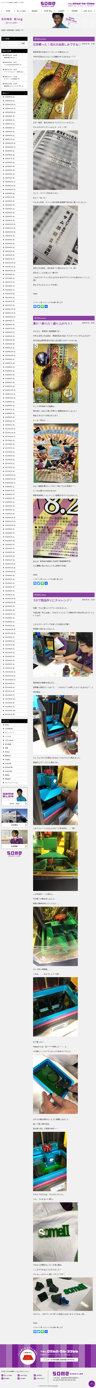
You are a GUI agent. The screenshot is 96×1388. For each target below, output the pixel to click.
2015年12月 (9, 517)
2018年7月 (8, 409)
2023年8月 (8, 193)
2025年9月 (8, 116)
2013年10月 (9, 602)
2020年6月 (8, 332)
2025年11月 (9, 108)
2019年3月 (8, 378)
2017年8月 (8, 444)
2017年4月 (8, 460)
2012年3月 (8, 660)
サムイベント (9, 732)
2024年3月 (8, 170)
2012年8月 (8, 641)
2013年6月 (8, 618)
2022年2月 (8, 255)
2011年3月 (8, 707)
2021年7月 (8, 282)
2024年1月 (8, 178)
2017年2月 (8, 467)
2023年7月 (8, 197)
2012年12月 (9, 629)
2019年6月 (8, 367)
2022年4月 (8, 247)
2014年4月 (8, 583)
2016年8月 (8, 487)
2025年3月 (8, 135)
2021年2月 (8, 301)
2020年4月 (8, 340)
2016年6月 (8, 494)
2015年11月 (9, 521)
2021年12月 (9, 263)
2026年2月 (8, 101)
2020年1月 (8, 348)
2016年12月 (9, 475)
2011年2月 (8, 710)
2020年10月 (9, 317)
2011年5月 (8, 699)
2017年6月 (8, 452)
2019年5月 (8, 371)
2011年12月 (9, 672)
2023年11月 (9, 186)
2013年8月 (8, 610)
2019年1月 (8, 386)
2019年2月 (8, 382)
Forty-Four (55, 1385)
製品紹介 (8, 779)
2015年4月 (8, 548)
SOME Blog (48, 11)
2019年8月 (8, 359)
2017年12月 (9, 429)
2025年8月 (8, 120)
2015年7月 (8, 537)
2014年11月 (9, 568)
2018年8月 (8, 405)
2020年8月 (8, 324)
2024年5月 (8, 166)
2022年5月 (8, 243)
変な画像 (8, 744)
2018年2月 (8, 421)
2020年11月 (9, 313)
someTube (8, 771)
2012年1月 (8, 668)
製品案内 (35, 11)
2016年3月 (8, 506)
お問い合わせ (87, 11)
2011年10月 (9, 679)
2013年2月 (8, 625)
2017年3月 (8, 463)
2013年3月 (8, 622)
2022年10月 (9, 232)
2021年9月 (8, 274)
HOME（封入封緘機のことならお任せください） (15, 1371)
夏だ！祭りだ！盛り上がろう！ (53, 323)
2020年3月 (8, 344)
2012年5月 (8, 652)
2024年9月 (8, 151)
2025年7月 (8, 124)
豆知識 (7, 759)
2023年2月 (8, 216)
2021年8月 (8, 278)
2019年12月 (9, 351)
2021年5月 (8, 290)
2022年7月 (8, 236)
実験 (6, 748)
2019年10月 (9, 355)
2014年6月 (8, 575)
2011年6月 (8, 695)
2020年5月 (8, 336)
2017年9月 (8, 440)
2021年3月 (8, 297)
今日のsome (9, 740)
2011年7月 (8, 691)
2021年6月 (8, 286)
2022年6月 (8, 240)
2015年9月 (8, 529)
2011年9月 (8, 683)
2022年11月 (9, 228)
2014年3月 (8, 587)
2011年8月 (8, 687)
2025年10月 (9, 112)
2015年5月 (8, 544)
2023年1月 (8, 220)
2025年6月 (8, 128)
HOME (8, 11)
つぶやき (8, 736)
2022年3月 (8, 251)
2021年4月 (8, 294)
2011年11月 (9, 676)
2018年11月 (9, 394)
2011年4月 (8, 703)
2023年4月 (8, 209)
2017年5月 (8, 456)
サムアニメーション (12, 782)
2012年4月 (8, 656)
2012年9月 (8, 637)
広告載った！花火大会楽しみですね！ (57, 44)
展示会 (7, 752)
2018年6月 (8, 413)
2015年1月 (8, 560)
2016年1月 (8, 514)
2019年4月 (8, 375)
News (7, 725)
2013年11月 (9, 598)
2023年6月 (8, 201)
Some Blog (23, 1375)
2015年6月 (8, 541)
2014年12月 (9, 564)
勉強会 (7, 775)
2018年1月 (8, 425)
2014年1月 (8, 595)
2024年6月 (8, 162)
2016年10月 (9, 483)
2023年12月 (9, 182)
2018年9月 (8, 402)
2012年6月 (8, 649)
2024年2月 (8, 174)
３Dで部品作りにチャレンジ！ (52, 600)
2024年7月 (8, 158)
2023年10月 (9, 189)
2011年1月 (8, 714)
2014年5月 (8, 579)
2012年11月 (9, 633)
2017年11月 (9, 433)
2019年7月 (8, 363)
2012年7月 (8, 645)
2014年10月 (9, 571)
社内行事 (8, 763)
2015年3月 (8, 552)
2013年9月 (8, 606)
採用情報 (75, 11)
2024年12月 (9, 143)
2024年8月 (8, 155)
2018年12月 (9, 390)
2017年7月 (8, 448)
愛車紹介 (8, 755)
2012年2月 (8, 664)
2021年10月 (9, 270)
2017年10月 (9, 436)
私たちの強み (21, 11)
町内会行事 (9, 767)
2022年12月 (9, 224)
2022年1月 (8, 259)
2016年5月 (8, 498)
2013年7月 (8, 614)
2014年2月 (8, 591)
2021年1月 (8, 305)
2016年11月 (9, 479)
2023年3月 (8, 213)
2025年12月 (9, 104)
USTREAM (8, 728)
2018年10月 (9, 398)
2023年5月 (8, 205)
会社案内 (61, 11)
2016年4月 (8, 502)
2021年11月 (9, 267)
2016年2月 (8, 510)
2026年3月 (8, 97)
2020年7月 (8, 328)
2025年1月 (8, 139)
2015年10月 (9, 525)
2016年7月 (8, 490)
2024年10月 (9, 147)
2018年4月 (8, 417)
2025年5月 (8, 131)
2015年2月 (8, 556)
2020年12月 (9, 309)
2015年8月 (8, 533)
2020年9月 (8, 321)
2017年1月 (8, 471)
